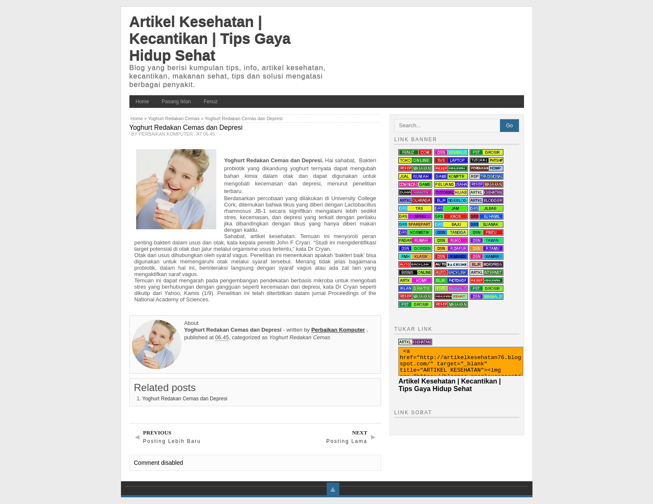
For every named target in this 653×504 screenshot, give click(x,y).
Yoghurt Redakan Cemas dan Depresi (185, 399)
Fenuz (211, 102)
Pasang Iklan (176, 102)
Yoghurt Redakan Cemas (174, 118)
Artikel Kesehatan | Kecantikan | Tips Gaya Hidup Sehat (210, 38)
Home (142, 102)
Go (509, 126)
